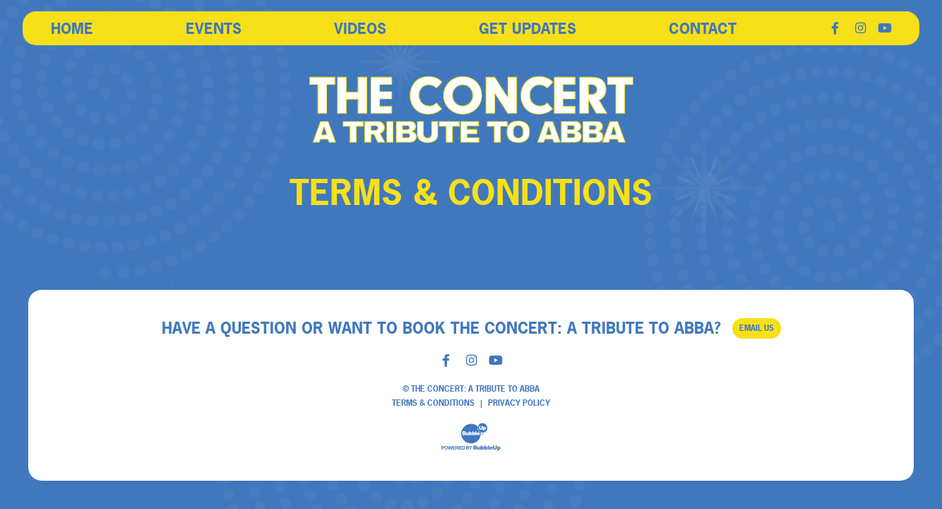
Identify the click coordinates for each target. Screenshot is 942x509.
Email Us (756, 328)
